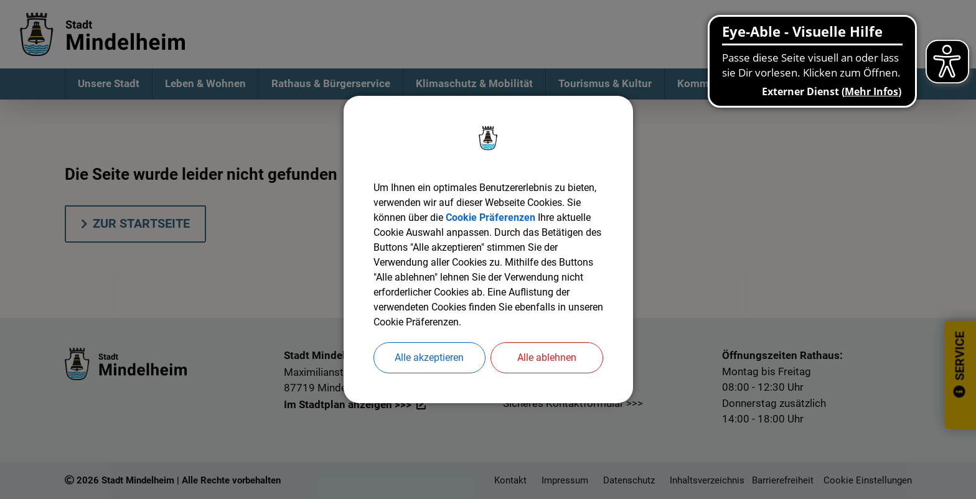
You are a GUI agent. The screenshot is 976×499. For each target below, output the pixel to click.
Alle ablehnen (546, 357)
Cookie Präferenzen (490, 217)
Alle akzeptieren (429, 357)
